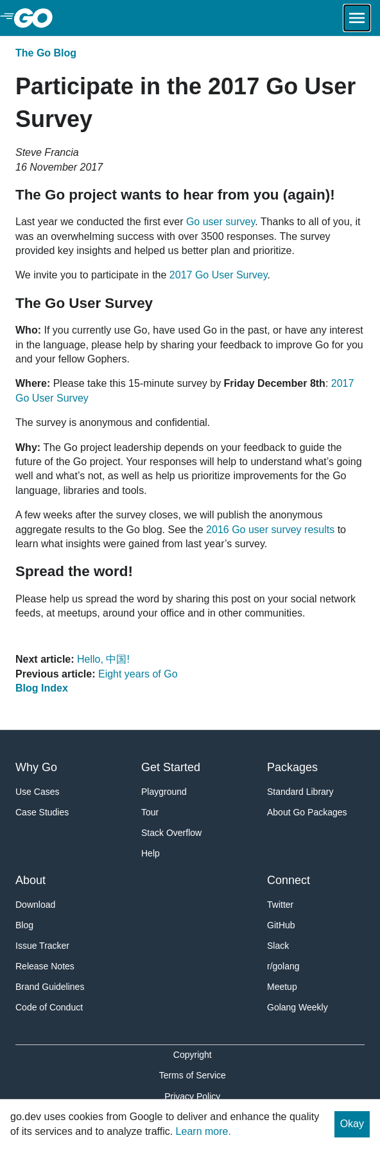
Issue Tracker (42, 945)
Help (150, 853)
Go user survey (220, 221)
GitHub (281, 925)
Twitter (280, 904)
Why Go (36, 767)
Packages (292, 767)
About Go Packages (307, 812)
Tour (150, 812)
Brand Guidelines (49, 987)
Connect (288, 880)
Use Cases (37, 792)
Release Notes (44, 966)
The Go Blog (45, 52)
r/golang (283, 966)
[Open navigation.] (357, 18)
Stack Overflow (171, 833)
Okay (352, 1123)
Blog (24, 925)
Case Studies (42, 812)
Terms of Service (192, 1075)
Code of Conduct (49, 1007)
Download (35, 904)
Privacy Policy (192, 1096)
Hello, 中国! (103, 659)
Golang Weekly (297, 1007)
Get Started (170, 767)
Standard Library (300, 792)
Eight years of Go (138, 673)
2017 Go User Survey (218, 274)
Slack (278, 945)
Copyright (192, 1055)
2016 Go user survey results (270, 529)
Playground (164, 792)
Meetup (282, 987)
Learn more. (203, 1131)
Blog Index (41, 688)
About (30, 880)
